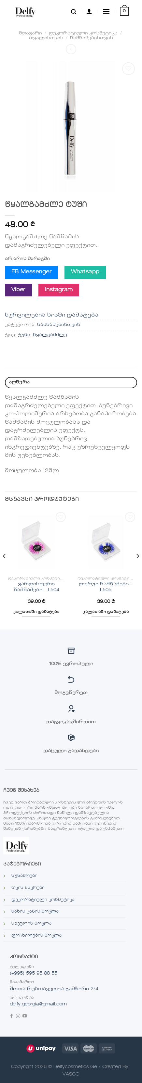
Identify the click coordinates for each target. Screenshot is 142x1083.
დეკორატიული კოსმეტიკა (83, 33)
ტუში (24, 335)
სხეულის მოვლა (31, 924)
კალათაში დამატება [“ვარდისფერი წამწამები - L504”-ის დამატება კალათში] (36, 612)
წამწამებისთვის (91, 38)
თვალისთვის (46, 38)
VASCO (71, 1074)
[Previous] (4, 569)
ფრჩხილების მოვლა (36, 936)
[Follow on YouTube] (24, 1017)
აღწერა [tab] (19, 382)
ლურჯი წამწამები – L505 (106, 587)
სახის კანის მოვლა (35, 912)
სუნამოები (24, 876)
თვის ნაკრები (28, 888)
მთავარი (30, 33)
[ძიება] (73, 11)
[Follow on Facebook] (11, 1017)
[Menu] (106, 11)
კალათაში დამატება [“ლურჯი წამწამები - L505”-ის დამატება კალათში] (105, 612)
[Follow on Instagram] (18, 1017)
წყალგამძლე (50, 335)
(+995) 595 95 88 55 (33, 973)
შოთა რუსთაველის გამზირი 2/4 (54, 989)
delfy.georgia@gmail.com (38, 1004)
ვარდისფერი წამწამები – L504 (36, 587)
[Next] (137, 569)
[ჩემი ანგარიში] (89, 11)
